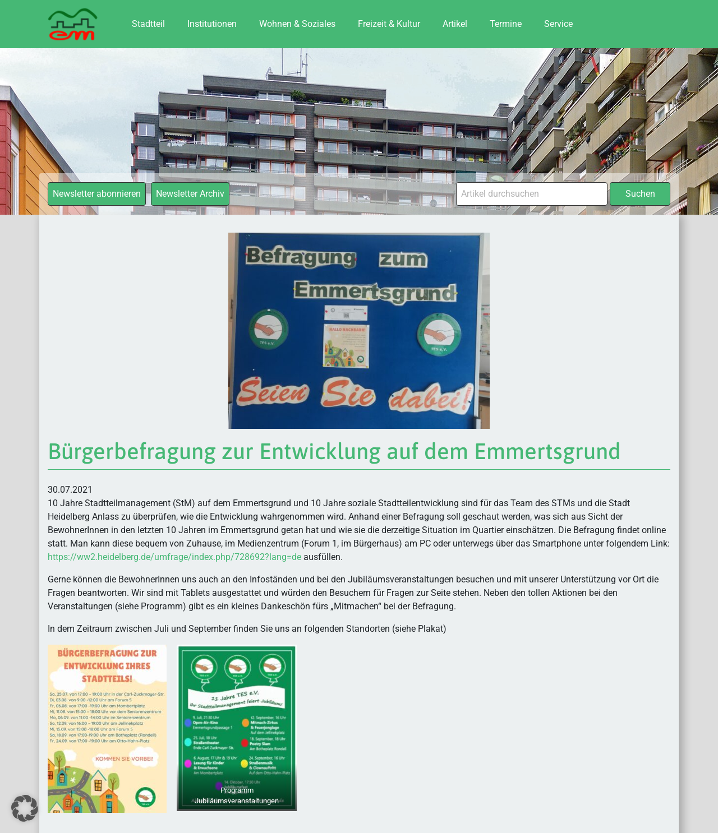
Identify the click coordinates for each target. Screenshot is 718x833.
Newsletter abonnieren (97, 193)
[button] (24, 808)
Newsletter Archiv (190, 193)
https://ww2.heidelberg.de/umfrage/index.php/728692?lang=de (174, 557)
